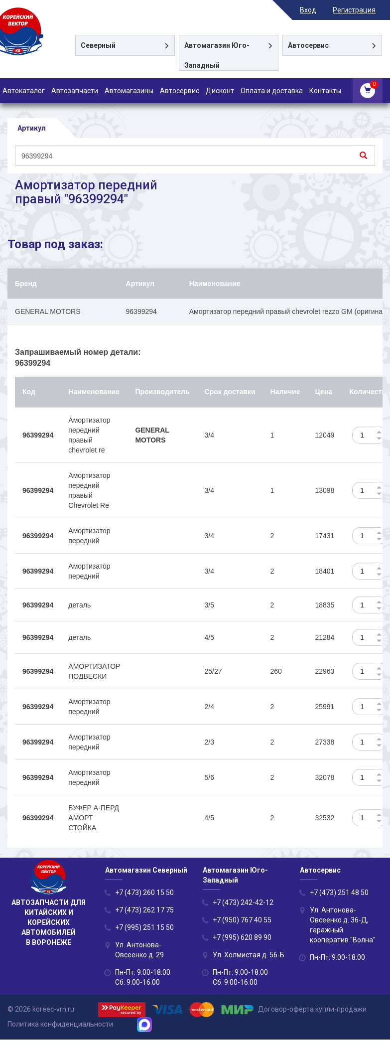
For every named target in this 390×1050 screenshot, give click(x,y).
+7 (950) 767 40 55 (242, 920)
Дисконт (220, 91)
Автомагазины (129, 91)
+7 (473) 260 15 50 (144, 893)
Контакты (325, 91)
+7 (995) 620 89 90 (242, 938)
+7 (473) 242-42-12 (243, 903)
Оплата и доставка (272, 91)
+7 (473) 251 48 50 (339, 893)
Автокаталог (23, 91)
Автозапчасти (74, 91)
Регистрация (361, 10)
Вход (315, 10)
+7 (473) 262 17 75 (144, 910)
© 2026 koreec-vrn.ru (40, 1009)
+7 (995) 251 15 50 (144, 928)
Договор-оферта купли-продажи (312, 1009)
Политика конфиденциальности (60, 1024)
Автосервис (179, 91)
